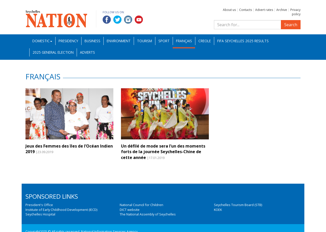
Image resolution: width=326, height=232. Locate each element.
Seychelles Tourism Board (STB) (238, 204)
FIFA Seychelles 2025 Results (243, 40)
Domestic (42, 40)
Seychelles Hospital (40, 214)
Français (184, 40)
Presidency (68, 40)
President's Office (39, 204)
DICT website (130, 209)
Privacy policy (295, 12)
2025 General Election (53, 52)
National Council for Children (141, 204)
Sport (164, 40)
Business (92, 40)
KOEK (218, 209)
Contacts (245, 10)
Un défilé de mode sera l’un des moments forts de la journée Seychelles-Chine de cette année (163, 151)
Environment (119, 40)
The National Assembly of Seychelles (148, 214)
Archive (281, 10)
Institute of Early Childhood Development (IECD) (61, 209)
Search (290, 24)
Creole (204, 40)
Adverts (87, 52)
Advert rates (264, 10)
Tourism (144, 40)
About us (229, 10)
